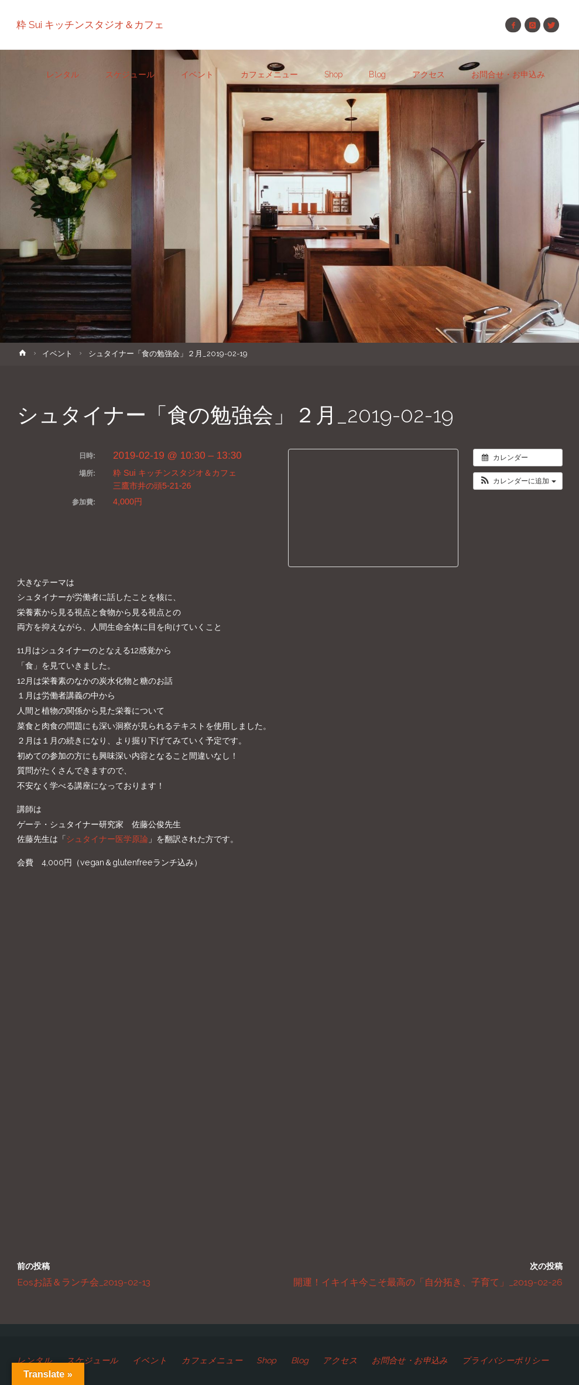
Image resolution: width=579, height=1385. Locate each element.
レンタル (34, 1360)
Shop (267, 1360)
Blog (300, 1360)
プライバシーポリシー (505, 1360)
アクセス (340, 1360)
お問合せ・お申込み (410, 1360)
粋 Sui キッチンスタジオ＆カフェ (91, 24)
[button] (518, 481)
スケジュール (92, 1360)
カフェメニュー (211, 1360)
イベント (57, 353)
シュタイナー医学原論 (107, 839)
